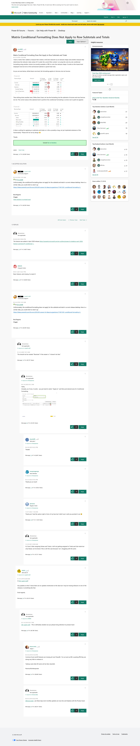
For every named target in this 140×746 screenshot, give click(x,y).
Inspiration (49, 12)
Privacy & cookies (105, 734)
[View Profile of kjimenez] (32, 503)
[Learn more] (98, 80)
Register (106, 17)
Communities (64, 12)
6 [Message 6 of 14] (30, 706)
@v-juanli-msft (23, 581)
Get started (101, 24)
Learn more (15, 7)
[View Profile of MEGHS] (20, 266)
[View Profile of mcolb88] (20, 49)
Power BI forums (18, 30)
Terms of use (115, 734)
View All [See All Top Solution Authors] (95, 137)
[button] (70, 41)
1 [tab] (107, 84)
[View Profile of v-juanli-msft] (27, 171)
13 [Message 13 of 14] (19, 280)
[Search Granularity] (78, 21)
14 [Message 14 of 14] (19, 249)
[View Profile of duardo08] (32, 439)
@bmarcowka (29, 701)
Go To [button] (124, 17)
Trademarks (124, 734)
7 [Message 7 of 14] (22, 360)
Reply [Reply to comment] (82, 209)
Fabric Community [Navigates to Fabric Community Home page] (30, 13)
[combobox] (107, 21)
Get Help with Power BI (46, 30)
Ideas (56, 12)
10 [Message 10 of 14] (31, 520)
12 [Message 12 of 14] (31, 455)
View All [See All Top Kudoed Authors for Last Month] (95, 175)
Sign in (112, 17)
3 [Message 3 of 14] (22, 598)
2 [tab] (108, 84)
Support (86, 12)
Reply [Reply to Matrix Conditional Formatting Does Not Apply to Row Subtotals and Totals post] (82, 154)
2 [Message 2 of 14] (18, 205)
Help (118, 17)
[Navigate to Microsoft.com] (16, 13)
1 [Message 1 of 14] (18, 154)
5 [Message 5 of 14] (30, 674)
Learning (79, 12)
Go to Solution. (52, 143)
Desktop (61, 30)
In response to (23, 348)
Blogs (72, 12)
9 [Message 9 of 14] (30, 554)
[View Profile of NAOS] (23, 570)
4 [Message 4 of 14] (26, 630)
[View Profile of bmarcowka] (33, 646)
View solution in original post (22, 199)
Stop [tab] (111, 84)
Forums (41, 12)
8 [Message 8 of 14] (26, 423)
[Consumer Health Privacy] (34, 740)
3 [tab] (109, 84)
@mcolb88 (20, 180)
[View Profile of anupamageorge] (34, 471)
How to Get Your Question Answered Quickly (105, 98)
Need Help (21, 150)
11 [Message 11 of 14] (31, 487)
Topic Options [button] (81, 41)
